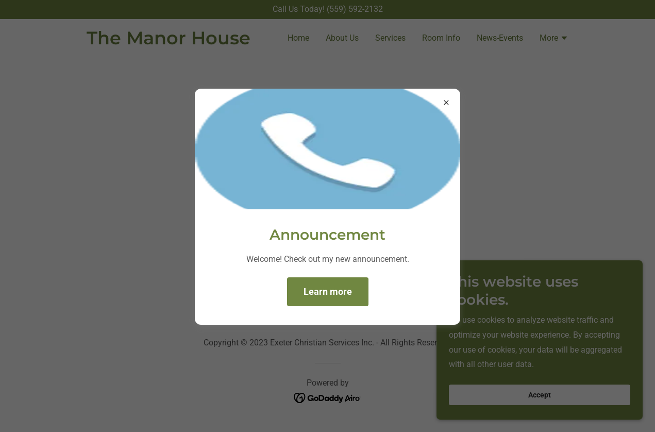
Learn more (328, 291)
